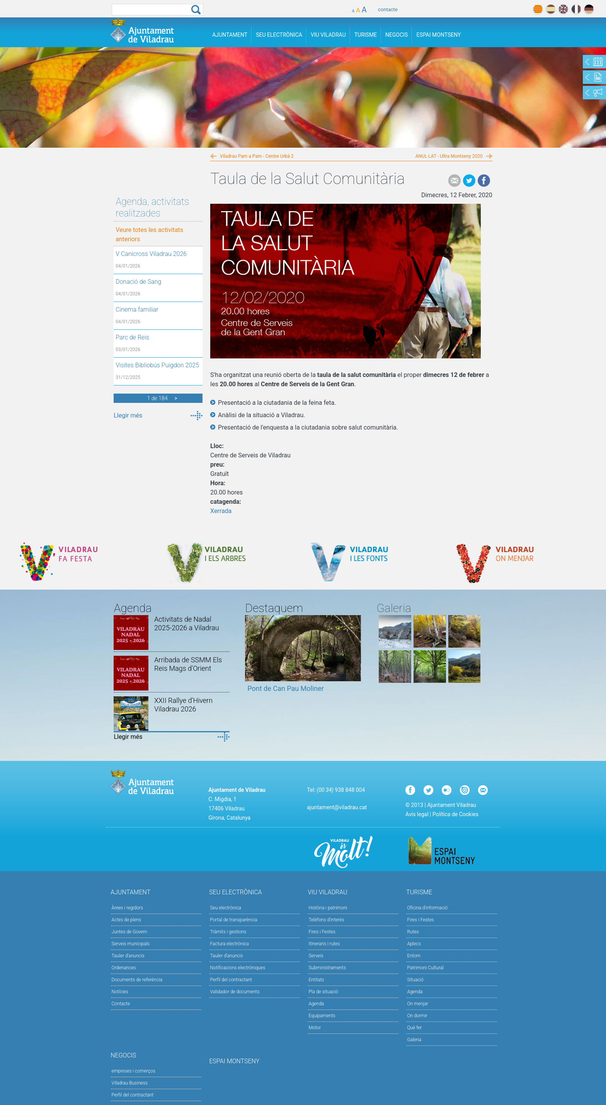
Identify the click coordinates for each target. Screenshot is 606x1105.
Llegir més (128, 415)
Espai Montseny (438, 35)
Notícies (120, 991)
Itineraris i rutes (324, 943)
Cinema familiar (137, 309)
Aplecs (413, 943)
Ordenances (124, 967)
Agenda (316, 1003)
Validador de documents (235, 991)
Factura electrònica (229, 943)
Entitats (316, 979)
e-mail (454, 180)
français (576, 9)
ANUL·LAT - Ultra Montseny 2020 (448, 156)
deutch (588, 9)
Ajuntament (229, 35)
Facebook (484, 180)
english (563, 9)
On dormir (417, 1015)
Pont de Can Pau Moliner (285, 688)
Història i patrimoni (327, 908)
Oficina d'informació (427, 908)
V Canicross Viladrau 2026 (151, 253)
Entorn (413, 955)
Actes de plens (126, 920)
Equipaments (321, 1015)
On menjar (417, 1003)
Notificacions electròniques (238, 967)
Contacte (121, 1003)
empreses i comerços (133, 1071)
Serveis (315, 955)
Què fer (414, 1027)
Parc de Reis (132, 337)
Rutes (413, 931)
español (550, 9)
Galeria (414, 1039)
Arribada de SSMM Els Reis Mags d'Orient (188, 664)
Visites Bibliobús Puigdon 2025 (157, 365)
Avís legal (416, 814)
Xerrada (221, 511)
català (537, 9)
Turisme (365, 35)
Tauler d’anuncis (226, 955)
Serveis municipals (131, 943)
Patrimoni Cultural (425, 967)
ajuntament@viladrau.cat (337, 807)
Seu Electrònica (279, 35)
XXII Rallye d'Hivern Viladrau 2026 (183, 704)
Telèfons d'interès (326, 920)
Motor (314, 1027)
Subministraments (327, 967)
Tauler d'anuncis (128, 955)
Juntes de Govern (129, 931)
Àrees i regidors (127, 908)
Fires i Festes (321, 931)
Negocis (396, 35)
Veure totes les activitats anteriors (149, 234)
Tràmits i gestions (228, 931)
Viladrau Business (130, 1083)
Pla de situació (323, 991)
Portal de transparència (233, 920)
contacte (388, 9)
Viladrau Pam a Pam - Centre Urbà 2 (256, 156)
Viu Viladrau (328, 35)
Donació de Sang (138, 281)
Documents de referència (137, 979)
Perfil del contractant (231, 979)
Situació (415, 979)
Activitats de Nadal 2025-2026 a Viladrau (186, 623)
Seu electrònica (226, 908)
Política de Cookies (455, 814)
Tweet (469, 180)
